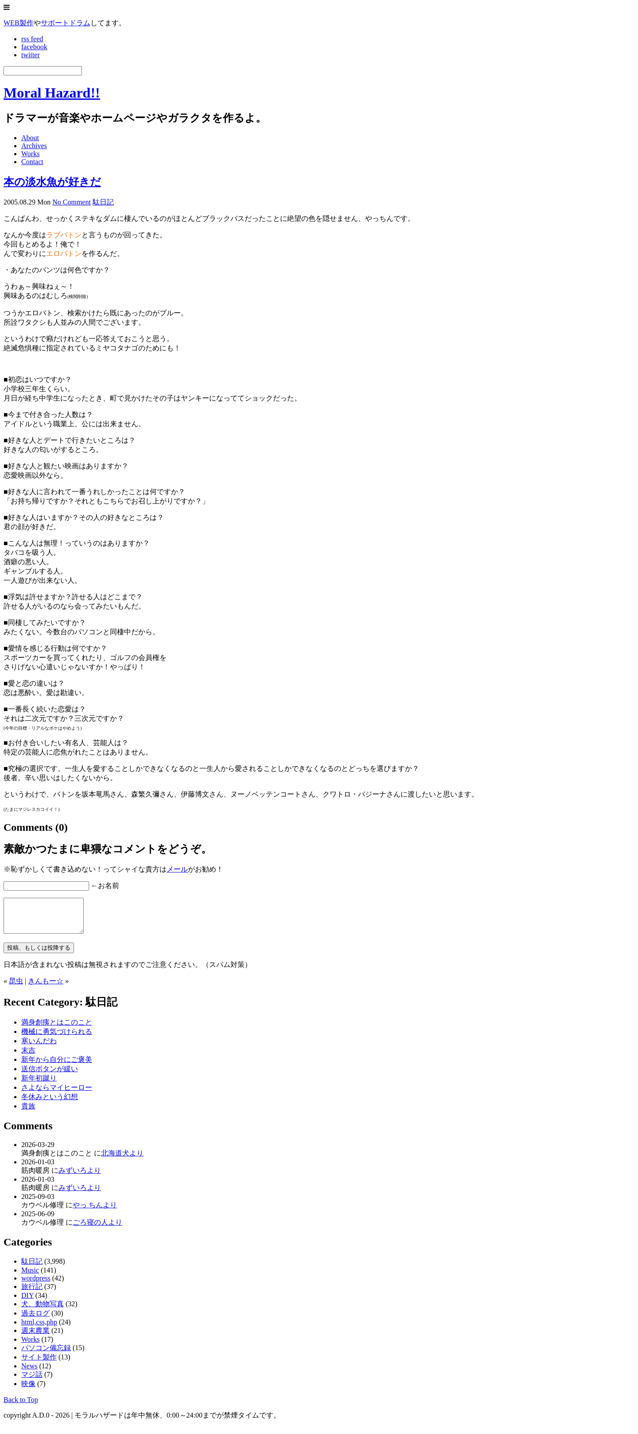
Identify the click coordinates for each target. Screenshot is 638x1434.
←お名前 (105, 885)
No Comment (71, 202)
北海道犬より (122, 1159)
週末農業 (35, 1337)
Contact (32, 161)
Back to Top (21, 1406)
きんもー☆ (45, 987)
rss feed (32, 39)
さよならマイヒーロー (56, 1094)
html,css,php (39, 1328)
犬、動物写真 (42, 1310)
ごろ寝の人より (97, 1229)
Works (30, 153)
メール (177, 869)
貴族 (28, 1112)
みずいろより (79, 1177)
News (29, 1372)
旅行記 (32, 1293)
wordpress (36, 1285)
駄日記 (103, 202)
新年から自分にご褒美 (56, 1066)
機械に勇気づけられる (56, 1038)
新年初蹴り (39, 1084)
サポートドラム (65, 23)
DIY (27, 1302)
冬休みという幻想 (49, 1103)
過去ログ (35, 1320)
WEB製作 (19, 23)
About (30, 137)
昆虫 (16, 987)
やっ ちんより (95, 1211)
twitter (30, 55)
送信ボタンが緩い (49, 1075)
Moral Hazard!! (52, 93)
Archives (34, 145)
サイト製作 (39, 1363)
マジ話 (32, 1381)
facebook (34, 47)
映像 (28, 1390)
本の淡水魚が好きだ (52, 182)
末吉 (28, 1057)
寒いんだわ (39, 1047)
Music (30, 1277)
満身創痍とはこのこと (56, 1029)
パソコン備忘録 (46, 1354)
